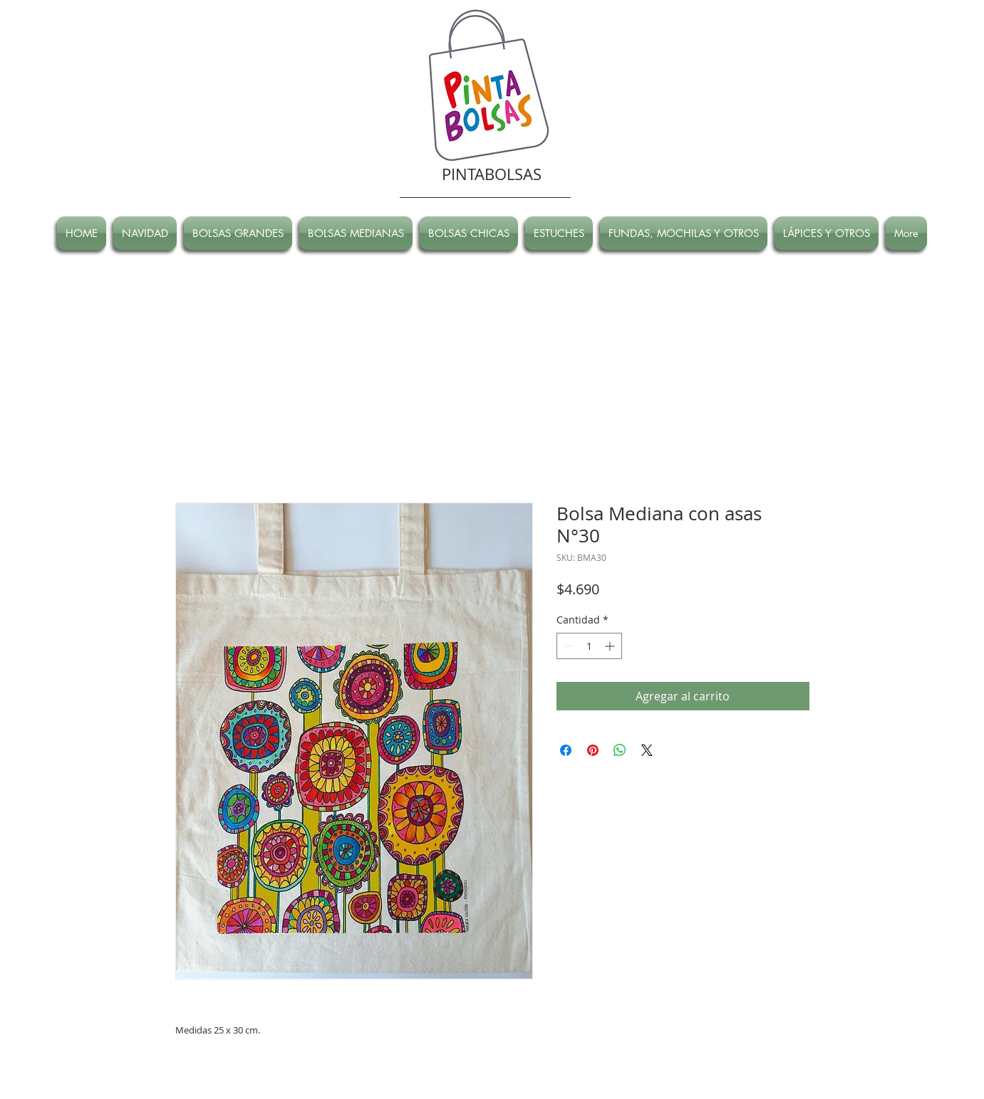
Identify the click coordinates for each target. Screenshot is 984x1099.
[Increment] (611, 645)
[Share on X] (647, 750)
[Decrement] (567, 645)
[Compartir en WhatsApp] (619, 750)
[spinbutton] (589, 645)
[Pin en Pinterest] (592, 750)
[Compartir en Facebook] (565, 750)
